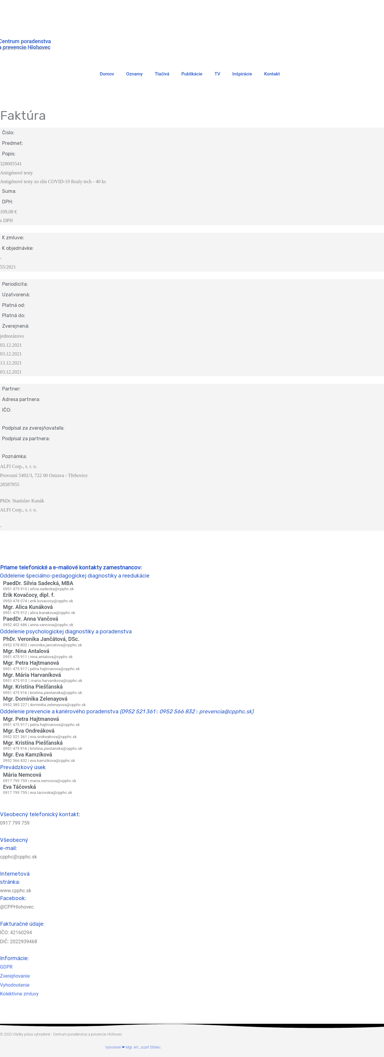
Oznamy (134, 74)
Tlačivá (162, 74)
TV (217, 74)
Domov (107, 74)
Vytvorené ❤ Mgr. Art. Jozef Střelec (133, 1047)
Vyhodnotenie (15, 985)
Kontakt (272, 74)
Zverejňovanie (15, 976)
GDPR (6, 967)
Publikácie (191, 74)
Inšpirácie (242, 74)
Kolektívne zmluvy (19, 994)
